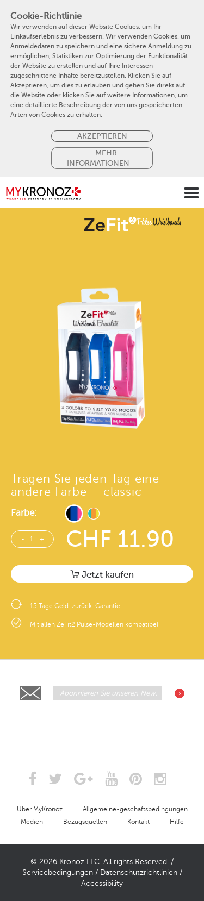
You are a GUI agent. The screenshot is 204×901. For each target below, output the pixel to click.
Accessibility (102, 883)
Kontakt (138, 821)
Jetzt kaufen (102, 575)
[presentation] (103, 727)
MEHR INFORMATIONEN (98, 157)
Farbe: (24, 513)
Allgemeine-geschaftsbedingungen (135, 809)
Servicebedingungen (57, 872)
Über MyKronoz (40, 809)
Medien (32, 821)
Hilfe (177, 821)
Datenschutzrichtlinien (138, 872)
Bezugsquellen (85, 821)
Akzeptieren (102, 136)
